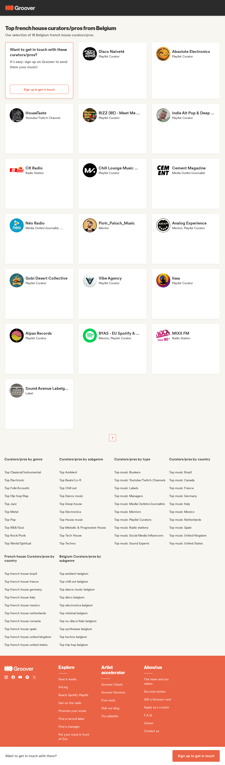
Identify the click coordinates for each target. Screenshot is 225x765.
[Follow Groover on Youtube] (20, 677)
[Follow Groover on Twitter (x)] (34, 677)
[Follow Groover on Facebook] (13, 677)
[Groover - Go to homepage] (31, 668)
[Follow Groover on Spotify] (27, 677)
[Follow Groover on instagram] (6, 677)
